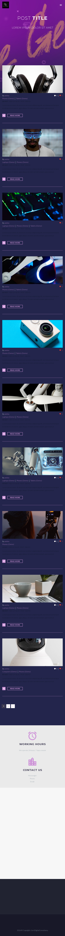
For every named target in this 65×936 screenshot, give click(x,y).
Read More (15, 115)
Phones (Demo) (8, 98)
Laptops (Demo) (8, 162)
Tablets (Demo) (22, 98)
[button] (4, 115)
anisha (7, 96)
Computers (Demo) (9, 672)
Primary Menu (61, 5)
